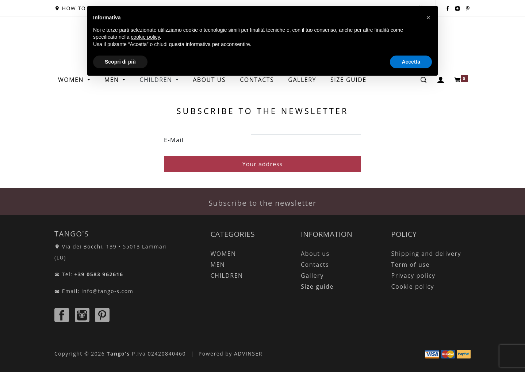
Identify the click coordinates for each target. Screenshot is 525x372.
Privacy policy (413, 276)
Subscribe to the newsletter (262, 203)
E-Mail (174, 140)
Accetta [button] (411, 62)
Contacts (315, 265)
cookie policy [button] (145, 37)
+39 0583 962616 (98, 274)
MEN (218, 265)
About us (315, 254)
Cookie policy (412, 286)
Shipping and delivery (426, 254)
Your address (262, 164)
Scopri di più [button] (120, 62)
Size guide (317, 286)
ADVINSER (248, 353)
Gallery (312, 276)
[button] (428, 17)
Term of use (410, 265)
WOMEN (72, 80)
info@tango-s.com (107, 291)
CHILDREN (227, 276)
